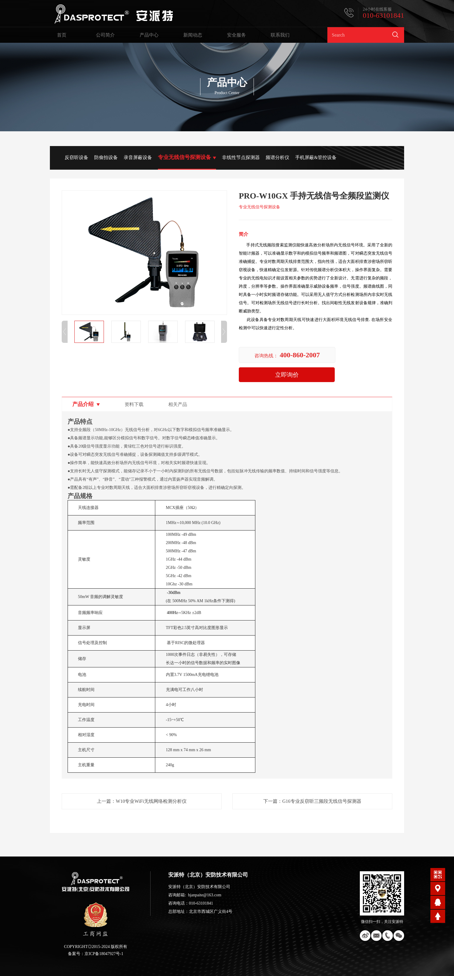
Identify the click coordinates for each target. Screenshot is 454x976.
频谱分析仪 (277, 157)
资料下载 (134, 404)
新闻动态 (192, 34)
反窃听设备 (76, 157)
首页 (61, 34)
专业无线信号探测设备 (184, 157)
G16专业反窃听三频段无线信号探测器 (321, 801)
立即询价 (287, 374)
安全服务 (236, 34)
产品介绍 (83, 404)
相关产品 (177, 404)
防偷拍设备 (106, 157)
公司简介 (105, 34)
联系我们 (280, 34)
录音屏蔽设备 (138, 157)
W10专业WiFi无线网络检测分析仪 (151, 801)
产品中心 (149, 34)
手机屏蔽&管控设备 (316, 157)
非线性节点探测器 (241, 157)
